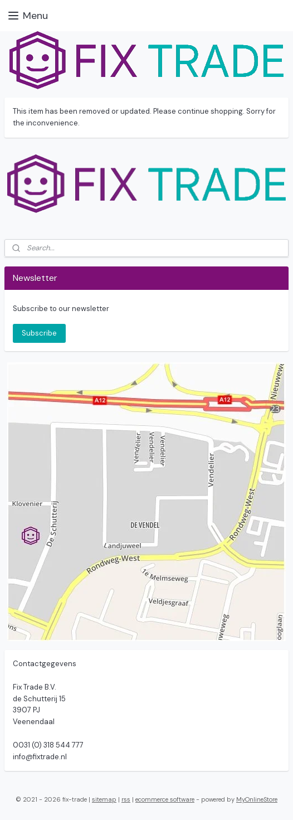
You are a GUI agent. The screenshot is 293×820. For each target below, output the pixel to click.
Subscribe (39, 333)
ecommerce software (164, 799)
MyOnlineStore (256, 799)
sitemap (104, 799)
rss (125, 799)
